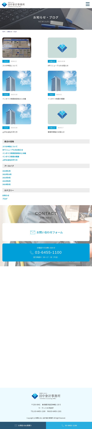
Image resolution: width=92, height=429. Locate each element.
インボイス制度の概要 (56, 99)
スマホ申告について (9, 65)
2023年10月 (7, 174)
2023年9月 (6, 177)
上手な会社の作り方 (9, 132)
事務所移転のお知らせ (56, 132)
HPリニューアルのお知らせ (58, 65)
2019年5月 (6, 184)
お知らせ (52, 61)
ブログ (6, 61)
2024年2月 (6, 171)
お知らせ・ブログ (12, 31)
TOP (3, 31)
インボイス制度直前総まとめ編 (14, 99)
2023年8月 (6, 181)
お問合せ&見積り (25, 425)
